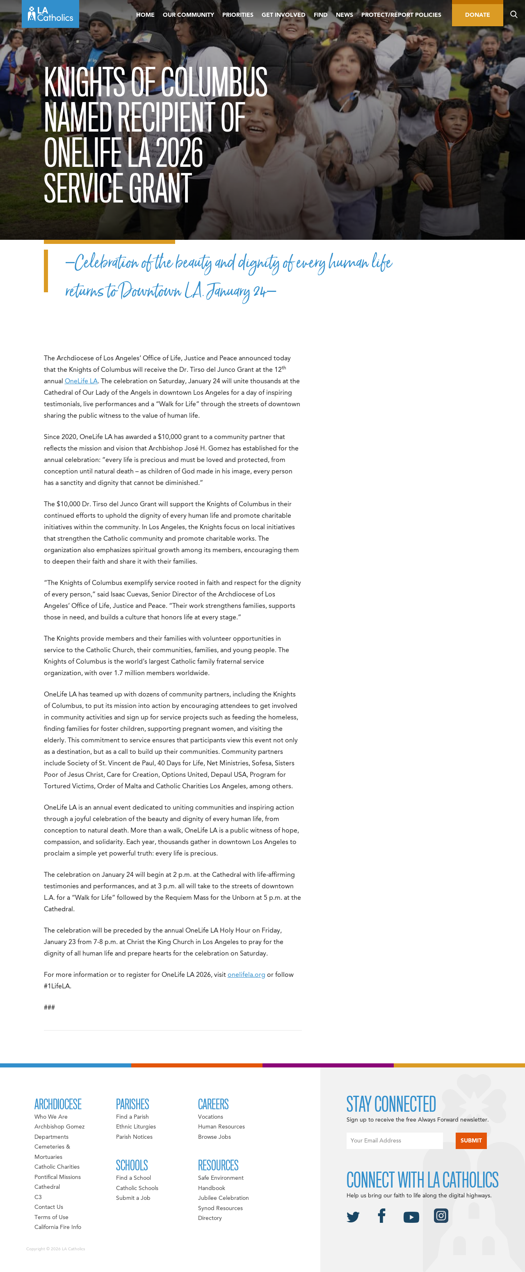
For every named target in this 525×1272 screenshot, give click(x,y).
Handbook (211, 1188)
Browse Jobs (214, 1137)
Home (145, 15)
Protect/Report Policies (401, 15)
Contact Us (48, 1207)
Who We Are (51, 1117)
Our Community (188, 15)
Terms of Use (51, 1217)
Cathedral (47, 1187)
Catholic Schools (137, 1188)
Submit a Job (133, 1198)
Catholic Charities (57, 1167)
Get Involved (284, 15)
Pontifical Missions (57, 1177)
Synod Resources (220, 1208)
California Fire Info (57, 1227)
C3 (38, 1197)
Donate (477, 15)
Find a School (133, 1178)
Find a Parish (132, 1117)
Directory (210, 1218)
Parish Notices (134, 1137)
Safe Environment (221, 1178)
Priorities (237, 15)
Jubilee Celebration (223, 1198)
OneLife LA (81, 381)
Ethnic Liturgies (136, 1127)
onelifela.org (246, 975)
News (344, 15)
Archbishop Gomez (59, 1127)
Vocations (210, 1117)
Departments (51, 1137)
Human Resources (221, 1127)
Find (321, 15)
